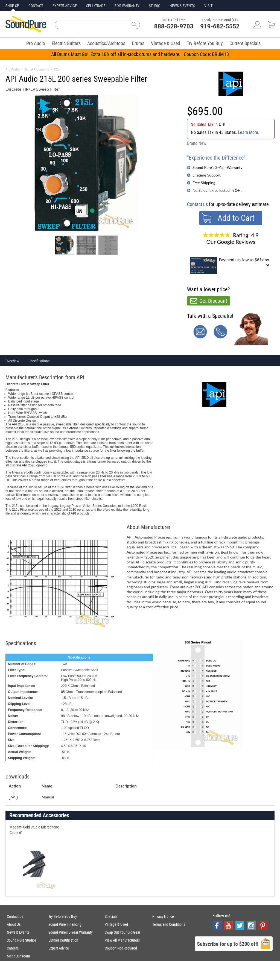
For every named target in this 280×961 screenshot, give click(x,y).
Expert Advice (58, 948)
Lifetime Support (206, 175)
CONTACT (35, 6)
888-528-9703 (174, 26)
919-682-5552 (220, 26)
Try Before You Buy (205, 43)
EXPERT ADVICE (64, 6)
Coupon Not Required (121, 948)
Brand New (196, 143)
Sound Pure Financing (64, 924)
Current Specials (245, 43)
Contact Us (15, 916)
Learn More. (248, 132)
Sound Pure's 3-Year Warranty (217, 167)
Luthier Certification (63, 940)
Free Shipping (203, 182)
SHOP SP (12, 6)
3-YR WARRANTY (127, 6)
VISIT (208, 6)
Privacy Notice (163, 916)
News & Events (18, 932)
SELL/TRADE (95, 6)
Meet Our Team (18, 956)
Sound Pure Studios (21, 940)
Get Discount (213, 301)
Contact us (197, 204)
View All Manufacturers (122, 940)
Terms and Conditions (168, 924)
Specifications (38, 361)
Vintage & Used (165, 43)
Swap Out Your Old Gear (122, 932)
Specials (111, 916)
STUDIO (154, 6)
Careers (13, 948)
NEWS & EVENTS (182, 6)
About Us (14, 924)
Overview (12, 361)
